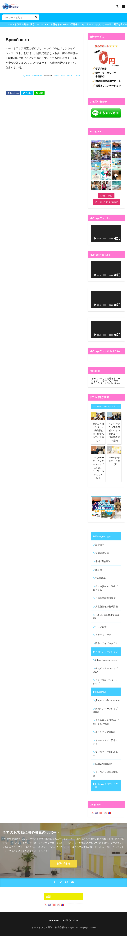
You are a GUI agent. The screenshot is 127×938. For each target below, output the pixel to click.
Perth (70, 75)
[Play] (95, 238)
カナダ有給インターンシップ (105, 682)
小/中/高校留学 (102, 561)
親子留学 (99, 569)
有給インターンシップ (106, 651)
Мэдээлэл (100, 691)
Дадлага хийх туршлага (107, 700)
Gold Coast (59, 75)
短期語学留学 (102, 553)
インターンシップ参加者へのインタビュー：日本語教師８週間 (114, 432)
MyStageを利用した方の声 (114, 461)
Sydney (26, 75)
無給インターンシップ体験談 (105, 710)
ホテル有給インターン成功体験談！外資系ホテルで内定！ (98, 432)
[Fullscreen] (118, 238)
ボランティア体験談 (105, 732)
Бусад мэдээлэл (103, 763)
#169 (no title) (70, 920)
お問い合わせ (63, 863)
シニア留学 (101, 626)
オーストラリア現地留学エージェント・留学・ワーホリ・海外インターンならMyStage (105, 380)
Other (77, 75)
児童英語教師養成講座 (106, 606)
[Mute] (115, 238)
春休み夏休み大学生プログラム (105, 588)
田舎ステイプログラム (106, 643)
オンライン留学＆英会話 (105, 774)
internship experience (106, 660)
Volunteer (54, 920)
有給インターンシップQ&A (105, 670)
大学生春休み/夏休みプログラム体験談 (106, 722)
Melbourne (37, 75)
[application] (106, 233)
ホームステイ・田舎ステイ (105, 742)
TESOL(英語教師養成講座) (106, 616)
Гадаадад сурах (103, 536)
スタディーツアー (104, 635)
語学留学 (99, 544)
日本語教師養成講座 (105, 598)
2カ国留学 (100, 578)
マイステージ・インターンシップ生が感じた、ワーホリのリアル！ (98, 467)
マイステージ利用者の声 (105, 754)
